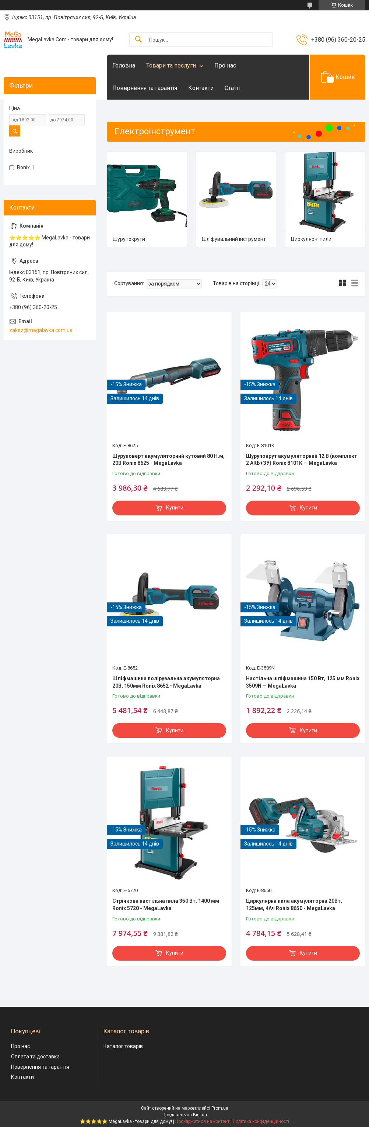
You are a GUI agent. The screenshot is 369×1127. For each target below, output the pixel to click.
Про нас (225, 65)
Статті (232, 87)
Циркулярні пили (311, 239)
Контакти (201, 87)
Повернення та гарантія (144, 87)
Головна (123, 65)
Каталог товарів (123, 1046)
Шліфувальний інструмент (234, 239)
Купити (174, 508)
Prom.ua (219, 1108)
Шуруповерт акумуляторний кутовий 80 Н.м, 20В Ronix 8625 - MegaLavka (168, 459)
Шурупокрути (129, 239)
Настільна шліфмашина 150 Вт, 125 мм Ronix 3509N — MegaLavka (302, 682)
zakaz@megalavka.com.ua (41, 330)
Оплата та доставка (35, 1056)
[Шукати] (138, 39)
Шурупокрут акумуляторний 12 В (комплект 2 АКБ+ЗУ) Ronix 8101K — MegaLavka (301, 459)
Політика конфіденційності (261, 1121)
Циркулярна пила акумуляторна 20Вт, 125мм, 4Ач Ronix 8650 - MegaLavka (294, 904)
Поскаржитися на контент (202, 1121)
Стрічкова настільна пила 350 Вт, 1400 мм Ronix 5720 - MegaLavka (165, 904)
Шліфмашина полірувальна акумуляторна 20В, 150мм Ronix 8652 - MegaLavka (166, 682)
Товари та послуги (171, 65)
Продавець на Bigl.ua (184, 1114)
